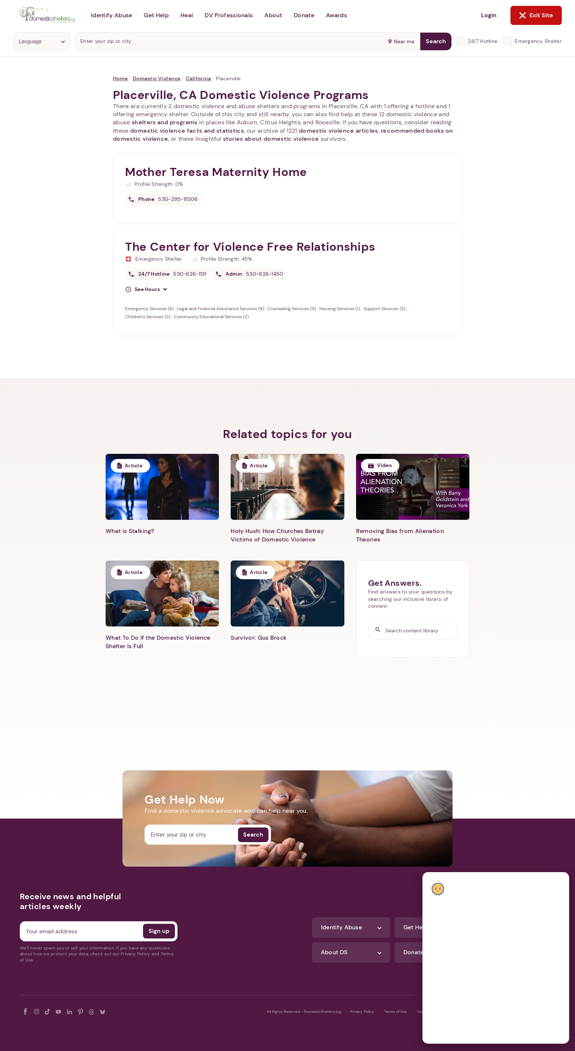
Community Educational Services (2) (211, 317)
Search (436, 41)
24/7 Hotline (482, 41)
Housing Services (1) (340, 309)
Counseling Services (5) (292, 309)
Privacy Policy (362, 1011)
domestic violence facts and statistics (187, 131)
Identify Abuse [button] (111, 15)
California (198, 78)
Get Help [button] (156, 15)
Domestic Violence (157, 78)
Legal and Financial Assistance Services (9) (221, 309)
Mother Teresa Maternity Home (216, 172)
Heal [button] (186, 15)
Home (120, 78)
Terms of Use (395, 1011)
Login (489, 15)
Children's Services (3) (148, 317)
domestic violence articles (338, 131)
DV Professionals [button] (229, 15)
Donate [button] (304, 15)
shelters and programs (165, 122)
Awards (336, 15)
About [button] (273, 15)
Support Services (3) (384, 309)
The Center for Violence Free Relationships (250, 246)
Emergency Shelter (538, 41)
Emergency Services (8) (150, 309)
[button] (146, 289)
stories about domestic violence (271, 139)
